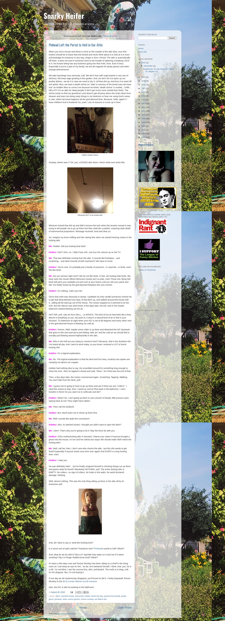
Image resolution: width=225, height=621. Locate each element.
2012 (143, 107)
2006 (143, 126)
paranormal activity (112, 596)
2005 (143, 130)
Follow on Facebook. (147, 270)
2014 (143, 100)
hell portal (79, 596)
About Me (142, 52)
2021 (143, 77)
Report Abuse (145, 145)
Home (83, 607)
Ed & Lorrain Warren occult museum (80, 581)
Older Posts (125, 607)
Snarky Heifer (64, 15)
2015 (143, 96)
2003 (143, 137)
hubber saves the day (94, 596)
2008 (143, 122)
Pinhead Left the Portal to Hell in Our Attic (76, 44)
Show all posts (110, 36)
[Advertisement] (152, 290)
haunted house (67, 596)
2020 (143, 81)
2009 (143, 118)
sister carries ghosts (71, 599)
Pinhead (98, 548)
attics (58, 596)
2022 (143, 63)
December (148, 66)
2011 (143, 111)
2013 (143, 103)
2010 (143, 115)
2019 (143, 85)
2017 (143, 88)
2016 (143, 92)
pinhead (58, 599)
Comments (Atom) (68, 614)
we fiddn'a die (100, 599)
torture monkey (87, 599)
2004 (143, 133)
